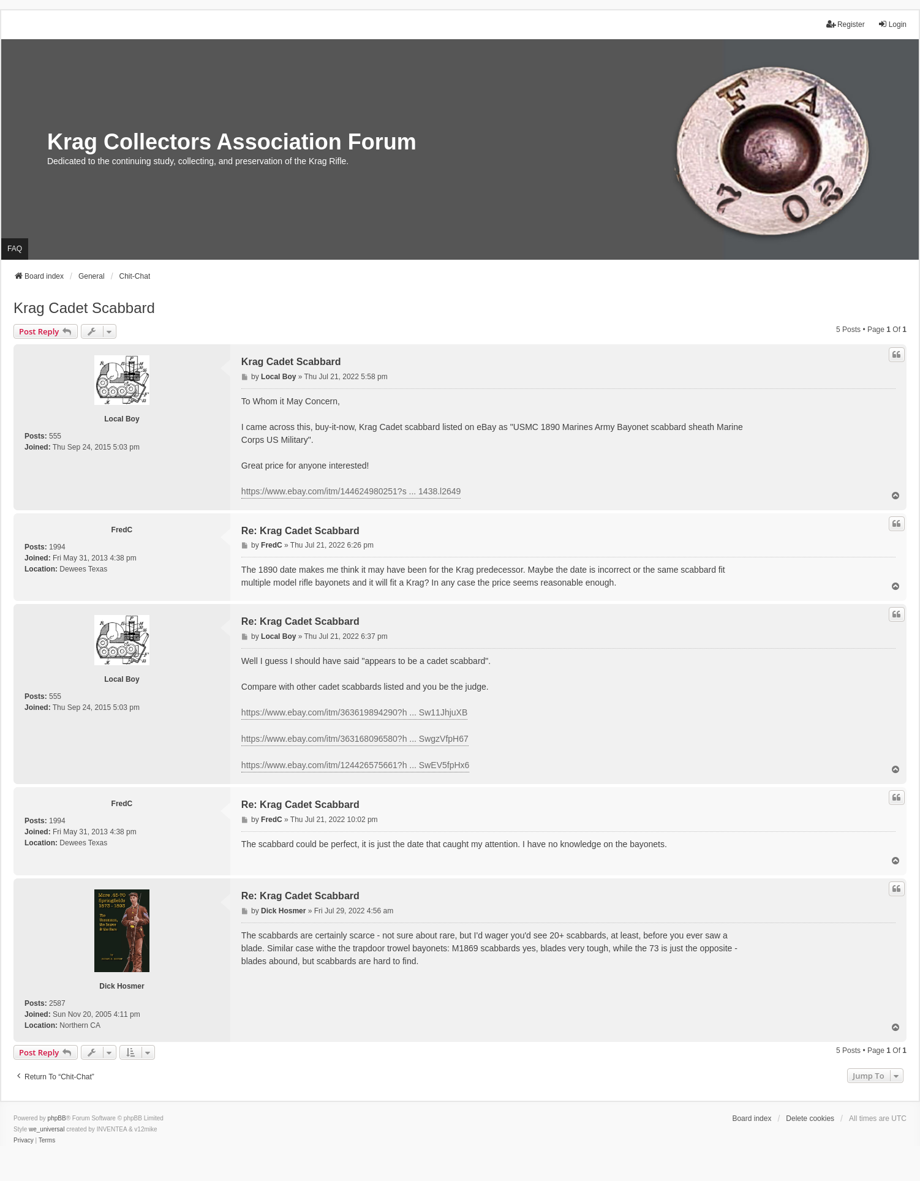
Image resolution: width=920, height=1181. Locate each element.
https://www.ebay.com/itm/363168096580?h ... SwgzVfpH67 (355, 739)
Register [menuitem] (845, 24)
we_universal (46, 1129)
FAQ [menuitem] (14, 248)
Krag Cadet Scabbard (84, 308)
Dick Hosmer (121, 986)
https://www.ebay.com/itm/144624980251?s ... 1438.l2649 (351, 491)
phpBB (57, 1118)
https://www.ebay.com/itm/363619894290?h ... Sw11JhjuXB (354, 712)
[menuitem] (23, 1140)
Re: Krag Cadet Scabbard (300, 531)
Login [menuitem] (892, 24)
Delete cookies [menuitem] (810, 1118)
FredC (122, 530)
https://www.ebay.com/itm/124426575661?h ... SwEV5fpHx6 (355, 765)
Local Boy (121, 419)
